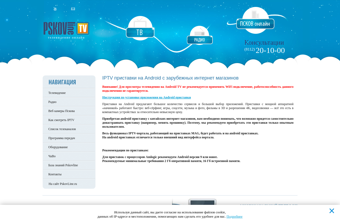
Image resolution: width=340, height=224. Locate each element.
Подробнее (235, 216)
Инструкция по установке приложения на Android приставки (146, 97)
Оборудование (58, 147)
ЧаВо (52, 156)
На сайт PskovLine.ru (63, 184)
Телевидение (57, 93)
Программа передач (61, 138)
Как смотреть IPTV (61, 120)
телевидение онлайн (66, 37)
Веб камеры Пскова (61, 111)
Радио (52, 102)
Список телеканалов (62, 129)
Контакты (55, 174)
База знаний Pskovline (63, 165)
